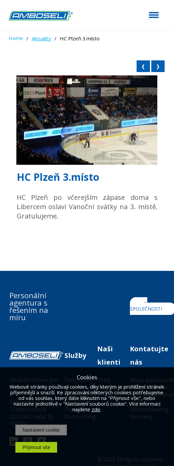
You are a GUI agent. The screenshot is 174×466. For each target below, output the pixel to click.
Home (16, 38)
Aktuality (41, 38)
